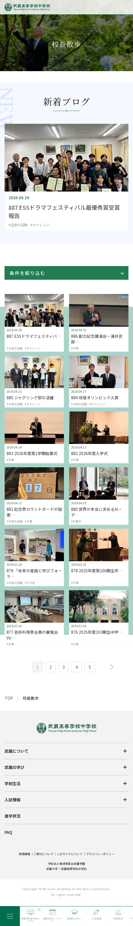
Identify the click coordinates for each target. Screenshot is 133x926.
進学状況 (13, 855)
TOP (9, 698)
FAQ (9, 870)
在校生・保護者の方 (87, 884)
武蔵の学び (15, 809)
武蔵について (17, 793)
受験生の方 (13, 884)
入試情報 (13, 839)
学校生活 (13, 824)
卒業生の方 (13, 898)
